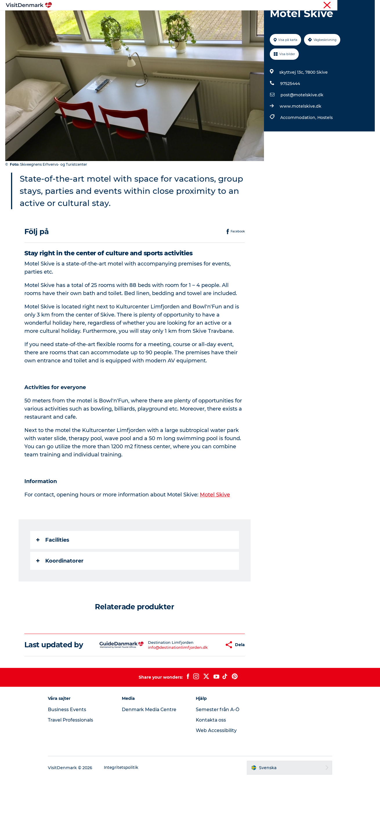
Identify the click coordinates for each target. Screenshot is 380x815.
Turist (354, 5)
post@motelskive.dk (301, 122)
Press (369, 5)
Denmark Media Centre (152, 745)
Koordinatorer (60, 588)
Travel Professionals (76, 756)
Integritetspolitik (127, 803)
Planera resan (250, 18)
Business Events (72, 745)
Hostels (324, 145)
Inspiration (127, 18)
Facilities (53, 567)
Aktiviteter (184, 18)
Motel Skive (215, 522)
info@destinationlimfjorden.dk (161, 679)
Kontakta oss (211, 756)
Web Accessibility (216, 766)
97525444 (290, 111)
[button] (203, 677)
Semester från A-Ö (218, 745)
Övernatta (215, 18)
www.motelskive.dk (300, 133)
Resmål (156, 18)
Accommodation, (298, 145)
